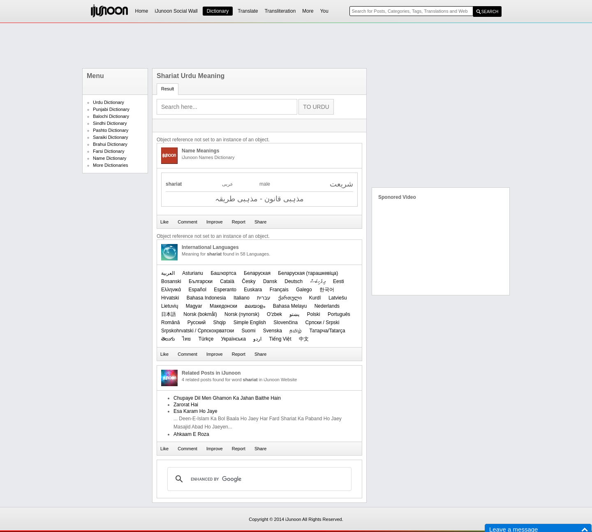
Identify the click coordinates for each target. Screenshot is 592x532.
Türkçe (206, 339)
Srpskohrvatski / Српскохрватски (197, 331)
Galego (304, 289)
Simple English (250, 322)
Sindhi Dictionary (110, 123)
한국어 (326, 289)
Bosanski (171, 281)
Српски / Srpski (322, 322)
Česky (248, 281)
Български (201, 281)
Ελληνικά (171, 289)
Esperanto (225, 289)
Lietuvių (169, 306)
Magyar (194, 306)
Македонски (223, 306)
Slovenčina (285, 322)
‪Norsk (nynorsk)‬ (241, 314)
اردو (257, 339)
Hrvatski (170, 298)
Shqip (219, 322)
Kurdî (315, 298)
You (324, 11)
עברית (264, 298)
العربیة (168, 273)
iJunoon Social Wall (176, 11)
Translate (248, 11)
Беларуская (257, 273)
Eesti (338, 281)
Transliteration (280, 11)
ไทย (186, 339)
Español (197, 289)
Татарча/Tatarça (327, 331)
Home (141, 11)
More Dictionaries (110, 165)
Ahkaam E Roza (191, 434)
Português (339, 314)
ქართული (290, 298)
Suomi (248, 331)
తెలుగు (168, 339)
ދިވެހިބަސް (318, 281)
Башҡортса (223, 273)
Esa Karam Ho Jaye (195, 411)
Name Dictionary (109, 158)
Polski (313, 314)
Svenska (272, 331)
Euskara (253, 289)
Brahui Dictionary (110, 144)
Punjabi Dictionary (111, 109)
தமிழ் (295, 331)
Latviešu (337, 298)
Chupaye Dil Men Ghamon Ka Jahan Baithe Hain (227, 398)
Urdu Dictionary (108, 102)
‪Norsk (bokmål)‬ (200, 314)
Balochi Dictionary (111, 116)
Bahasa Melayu (290, 306)
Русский (196, 322)
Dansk (270, 281)
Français (279, 289)
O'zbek (274, 314)
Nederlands (327, 306)
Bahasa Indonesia (206, 298)
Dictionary (218, 11)
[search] (258, 479)
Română (170, 322)
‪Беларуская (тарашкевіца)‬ (308, 273)
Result (167, 88)
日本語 (168, 314)
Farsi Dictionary (108, 151)
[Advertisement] (296, 45)
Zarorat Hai (185, 405)
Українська (233, 339)
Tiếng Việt (280, 339)
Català (227, 281)
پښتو (294, 314)
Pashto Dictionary (110, 130)
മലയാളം (255, 306)
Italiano (242, 298)
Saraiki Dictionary (110, 137)
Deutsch (293, 281)
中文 (304, 339)
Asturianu (192, 273)
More (307, 11)
